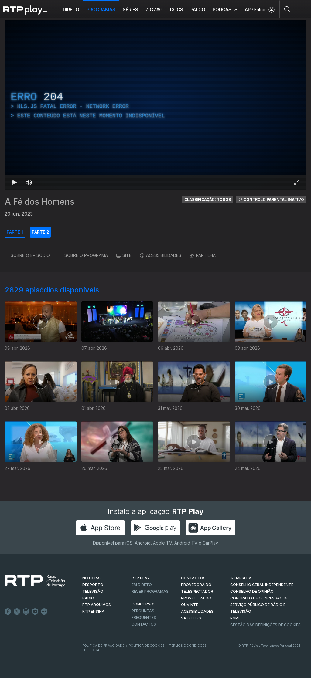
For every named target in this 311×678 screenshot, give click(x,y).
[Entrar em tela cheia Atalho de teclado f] (296, 182)
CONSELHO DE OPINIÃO (252, 591)
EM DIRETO (142, 584)
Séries (130, 9)
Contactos (144, 624)
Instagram (26, 611)
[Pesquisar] (287, 9)
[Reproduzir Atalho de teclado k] (14, 182)
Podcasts (225, 9)
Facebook (8, 611)
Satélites (191, 618)
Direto (71, 9)
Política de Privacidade (103, 645)
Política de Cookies (147, 645)
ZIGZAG (154, 9)
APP (249, 9)
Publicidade (93, 650)
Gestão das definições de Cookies (265, 624)
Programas (101, 9)
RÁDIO (88, 598)
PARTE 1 (15, 231)
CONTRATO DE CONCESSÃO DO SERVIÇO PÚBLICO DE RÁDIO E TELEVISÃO (259, 605)
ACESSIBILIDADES (160, 255)
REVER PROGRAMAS (150, 591)
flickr (44, 611)
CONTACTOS (193, 578)
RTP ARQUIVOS (96, 604)
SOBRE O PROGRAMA (83, 255)
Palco (197, 9)
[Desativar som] (29, 182)
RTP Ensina (93, 611)
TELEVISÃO (92, 591)
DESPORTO (92, 584)
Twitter (17, 611)
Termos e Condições (188, 645)
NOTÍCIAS (91, 578)
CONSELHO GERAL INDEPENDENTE (261, 584)
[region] (155, 105)
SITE (124, 255)
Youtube (35, 611)
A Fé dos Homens (39, 202)
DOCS (176, 9)
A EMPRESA (240, 578)
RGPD (235, 618)
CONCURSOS (144, 604)
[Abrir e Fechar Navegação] (303, 10)
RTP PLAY (141, 578)
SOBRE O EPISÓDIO (27, 255)
